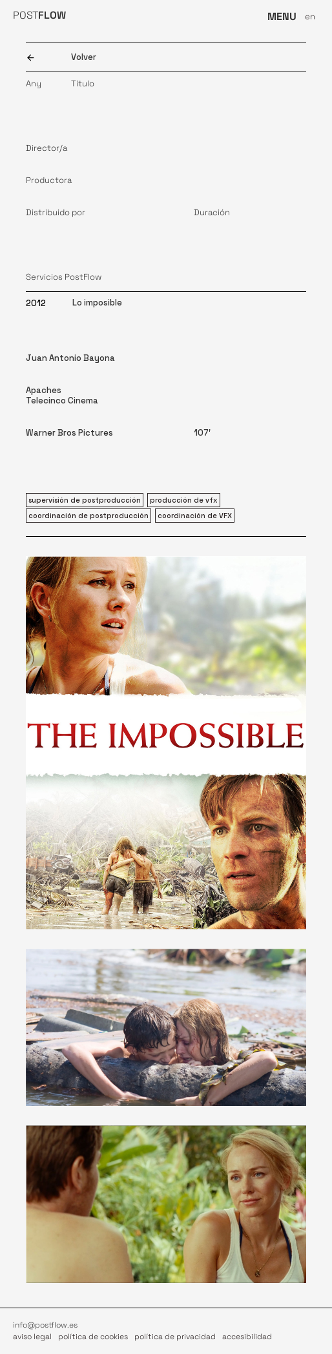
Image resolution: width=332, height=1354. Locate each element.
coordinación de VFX (195, 515)
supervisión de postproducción (84, 500)
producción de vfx (184, 500)
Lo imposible (97, 302)
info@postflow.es (45, 1325)
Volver (83, 57)
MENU (281, 16)
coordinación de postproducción (88, 515)
